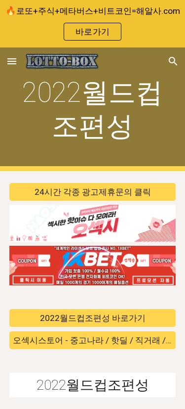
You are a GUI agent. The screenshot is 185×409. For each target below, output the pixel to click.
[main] (92, 109)
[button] (12, 61)
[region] (92, 23)
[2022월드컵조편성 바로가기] (93, 318)
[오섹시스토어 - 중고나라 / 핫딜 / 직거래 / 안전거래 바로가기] (93, 340)
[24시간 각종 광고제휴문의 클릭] (93, 192)
